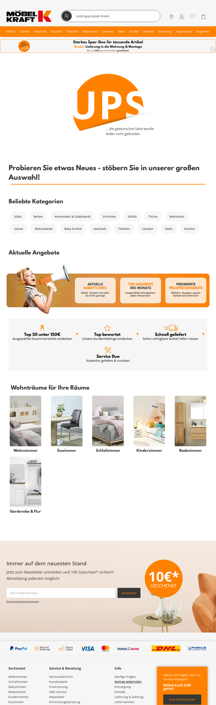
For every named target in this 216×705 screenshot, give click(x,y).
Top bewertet (107, 333)
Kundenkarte (58, 682)
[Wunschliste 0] (192, 16)
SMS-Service (57, 692)
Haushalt (99, 229)
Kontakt (120, 692)
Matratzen (176, 216)
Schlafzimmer (18, 682)
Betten (38, 216)
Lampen (147, 229)
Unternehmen (124, 702)
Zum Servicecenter (182, 699)
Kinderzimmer (18, 697)
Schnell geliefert (170, 333)
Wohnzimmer (17, 677)
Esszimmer (16, 702)
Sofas (18, 216)
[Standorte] (171, 16)
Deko (168, 229)
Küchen (189, 229)
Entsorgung (123, 687)
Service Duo (108, 355)
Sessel (18, 229)
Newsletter (57, 697)
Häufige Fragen (125, 677)
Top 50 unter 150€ (42, 333)
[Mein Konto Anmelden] (182, 16)
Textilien (124, 229)
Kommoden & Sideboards (73, 216)
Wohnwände (44, 229)
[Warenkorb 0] (203, 16)
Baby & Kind (73, 229)
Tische (153, 216)
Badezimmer (17, 692)
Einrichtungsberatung (64, 702)
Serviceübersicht (61, 677)
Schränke (109, 216)
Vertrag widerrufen (128, 682)
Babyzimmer (17, 687)
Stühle (132, 216)
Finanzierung (58, 687)
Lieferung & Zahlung (129, 697)
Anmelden (129, 593)
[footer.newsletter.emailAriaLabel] (61, 593)
